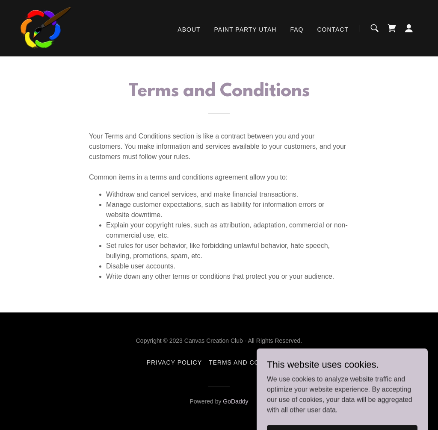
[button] (408, 28)
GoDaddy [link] (235, 401)
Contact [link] (333, 29)
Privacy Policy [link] (174, 362)
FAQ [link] (296, 29)
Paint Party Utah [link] (245, 29)
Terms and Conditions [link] (250, 362)
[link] (46, 27)
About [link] (189, 29)
